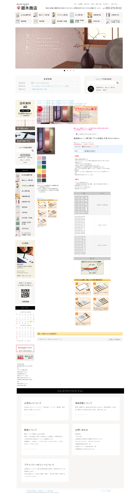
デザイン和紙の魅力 (22, 370)
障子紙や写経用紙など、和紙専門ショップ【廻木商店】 (40, 490)
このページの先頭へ (106, 490)
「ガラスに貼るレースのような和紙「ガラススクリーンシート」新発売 (50, 86)
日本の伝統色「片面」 (82, 103)
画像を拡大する (40, 155)
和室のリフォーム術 (22, 375)
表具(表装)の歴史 (21, 385)
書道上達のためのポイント (24, 377)
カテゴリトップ (41, 100)
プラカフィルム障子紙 (68, 100)
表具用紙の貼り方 (22, 373)
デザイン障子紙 (56, 102)
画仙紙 (104, 90)
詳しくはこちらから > (31, 414)
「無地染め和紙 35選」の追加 (39, 89)
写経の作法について (22, 383)
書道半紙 (98, 90)
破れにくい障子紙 (109, 87)
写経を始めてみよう (22, 371)
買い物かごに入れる (90, 151)
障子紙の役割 (20, 364)
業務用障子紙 (99, 87)
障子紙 (48, 100)
